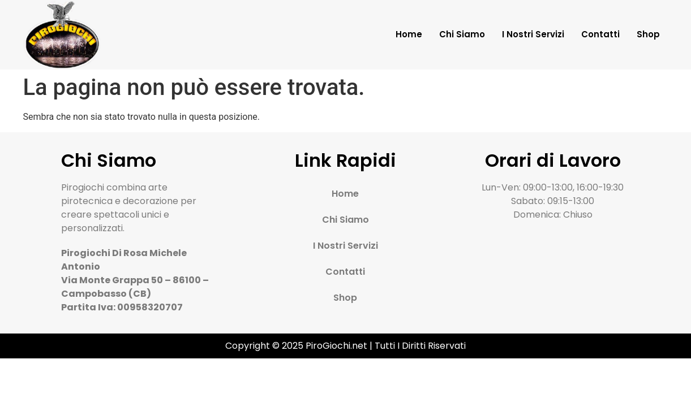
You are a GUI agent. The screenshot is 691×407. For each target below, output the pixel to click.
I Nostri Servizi (533, 34)
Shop (648, 34)
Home (409, 34)
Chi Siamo (462, 34)
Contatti (600, 34)
